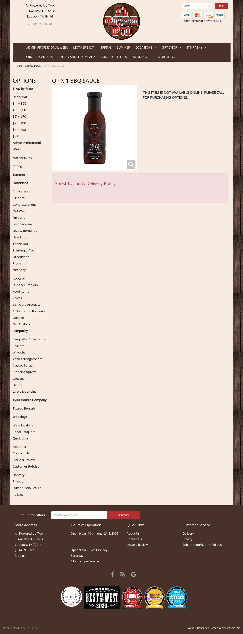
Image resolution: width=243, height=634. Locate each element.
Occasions (144, 47)
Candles (19, 318)
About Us (19, 447)
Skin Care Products (26, 304)
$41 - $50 (19, 103)
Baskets (18, 346)
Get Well (19, 211)
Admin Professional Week (47, 47)
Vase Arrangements (27, 359)
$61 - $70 (19, 116)
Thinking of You (23, 250)
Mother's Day (84, 47)
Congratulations (24, 205)
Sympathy (194, 47)
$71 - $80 (19, 123)
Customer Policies (26, 466)
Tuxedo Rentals (114, 57)
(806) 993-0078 (40, 24)
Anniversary (21, 191)
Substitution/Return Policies (27, 491)
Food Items (21, 291)
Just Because (22, 224)
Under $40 (20, 97)
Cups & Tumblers (25, 285)
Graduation (21, 257)
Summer (123, 47)
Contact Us (21, 453)
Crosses (18, 379)
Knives (17, 298)
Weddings (140, 57)
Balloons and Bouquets (29, 311)
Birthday (19, 198)
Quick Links (20, 438)
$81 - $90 (19, 130)
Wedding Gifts (23, 425)
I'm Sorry (19, 218)
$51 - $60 (19, 110)
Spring (106, 47)
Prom (17, 263)
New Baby (20, 237)
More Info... (167, 57)
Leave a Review (24, 460)
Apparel (19, 278)
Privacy (18, 481)
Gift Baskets (21, 324)
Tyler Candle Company (76, 57)
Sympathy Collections (29, 339)
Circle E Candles (39, 57)
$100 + (17, 136)
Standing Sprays (24, 372)
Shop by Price (23, 89)
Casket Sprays (23, 365)
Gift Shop (169, 47)
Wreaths (19, 352)
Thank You (20, 244)
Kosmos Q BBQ (33, 65)
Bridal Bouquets (24, 432)
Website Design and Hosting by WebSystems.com (214, 628)
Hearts (18, 385)
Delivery (19, 475)
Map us (20, 556)
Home (18, 65)
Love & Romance (25, 231)
